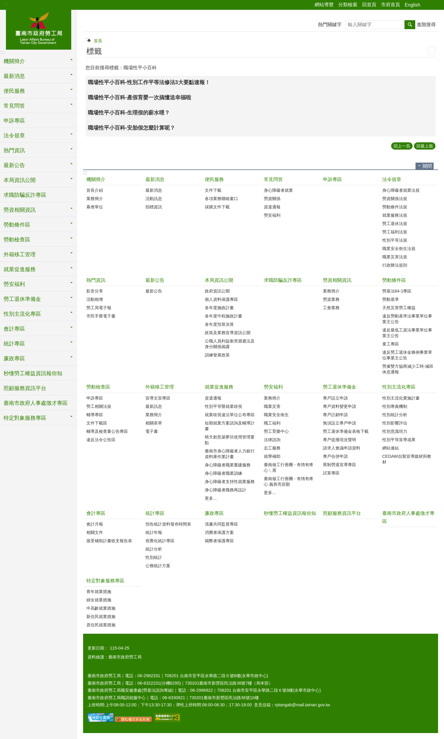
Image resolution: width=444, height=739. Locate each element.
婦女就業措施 (98, 600)
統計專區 (154, 513)
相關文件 (94, 532)
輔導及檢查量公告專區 (107, 431)
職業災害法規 (394, 256)
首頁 (98, 40)
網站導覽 (324, 4)
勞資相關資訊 (337, 280)
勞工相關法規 (98, 406)
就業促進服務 (219, 386)
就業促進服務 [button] (20, 269)
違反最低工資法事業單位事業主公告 (407, 333)
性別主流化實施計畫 (401, 398)
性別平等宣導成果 (399, 439)
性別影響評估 (394, 423)
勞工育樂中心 (276, 431)
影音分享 (94, 291)
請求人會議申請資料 (341, 448)
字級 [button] (436, 5)
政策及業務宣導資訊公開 (227, 332)
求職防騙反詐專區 (25, 195)
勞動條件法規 (394, 207)
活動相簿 (94, 299)
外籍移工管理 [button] (20, 254)
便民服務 (214, 179)
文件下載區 (96, 423)
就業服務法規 (394, 215)
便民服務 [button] (14, 91)
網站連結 (390, 448)
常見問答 (273, 179)
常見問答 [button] (14, 106)
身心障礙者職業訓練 (223, 473)
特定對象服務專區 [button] (25, 418)
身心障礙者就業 (278, 190)
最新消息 (154, 179)
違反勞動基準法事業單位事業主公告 (407, 319)
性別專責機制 (394, 406)
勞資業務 (331, 299)
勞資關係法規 (394, 198)
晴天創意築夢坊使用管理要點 (230, 440)
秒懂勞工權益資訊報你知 (33, 373)
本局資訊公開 (219, 280)
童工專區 (390, 344)
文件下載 (213, 190)
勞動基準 (390, 299)
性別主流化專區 (399, 386)
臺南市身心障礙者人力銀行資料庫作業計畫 (230, 454)
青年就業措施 (98, 591)
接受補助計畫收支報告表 (109, 540)
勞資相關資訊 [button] (20, 210)
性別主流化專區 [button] (22, 314)
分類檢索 (347, 4)
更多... (211, 498)
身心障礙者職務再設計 (225, 490)
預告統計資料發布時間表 (168, 524)
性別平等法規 (394, 240)
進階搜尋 (426, 24)
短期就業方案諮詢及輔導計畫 (230, 426)
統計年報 (153, 532)
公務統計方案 (157, 565)
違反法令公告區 (100, 439)
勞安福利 (272, 215)
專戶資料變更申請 (339, 406)
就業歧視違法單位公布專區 (230, 414)
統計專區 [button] (14, 344)
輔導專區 (94, 414)
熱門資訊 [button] (14, 150)
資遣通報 (272, 207)
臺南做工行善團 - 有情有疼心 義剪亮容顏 (288, 481)
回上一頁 (402, 146)
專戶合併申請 (335, 456)
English (412, 4)
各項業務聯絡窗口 (221, 198)
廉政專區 (214, 513)
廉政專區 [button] (14, 358)
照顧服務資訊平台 (25, 388)
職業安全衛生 (276, 414)
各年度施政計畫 (219, 307)
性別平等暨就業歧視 (223, 406)
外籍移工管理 (159, 386)
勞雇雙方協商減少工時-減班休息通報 (408, 369)
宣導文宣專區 (157, 398)
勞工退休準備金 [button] (22, 299)
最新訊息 (153, 406)
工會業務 (331, 307)
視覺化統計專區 (160, 540)
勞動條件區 (394, 280)
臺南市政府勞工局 (38, 29)
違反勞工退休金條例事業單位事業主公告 (407, 355)
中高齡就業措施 (100, 608)
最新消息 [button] (14, 76)
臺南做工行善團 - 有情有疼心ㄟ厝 (288, 467)
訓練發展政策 (217, 355)
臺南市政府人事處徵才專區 (36, 403)
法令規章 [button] (14, 136)
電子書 (151, 431)
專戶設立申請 (335, 398)
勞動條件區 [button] (17, 225)
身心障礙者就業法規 (401, 190)
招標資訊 (153, 207)
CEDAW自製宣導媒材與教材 (406, 459)
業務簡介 (94, 198)
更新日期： (98, 648)
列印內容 (432, 50)
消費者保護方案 (219, 532)
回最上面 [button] (424, 146)
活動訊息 (153, 198)
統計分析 (153, 549)
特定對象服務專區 (105, 580)
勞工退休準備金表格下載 (346, 431)
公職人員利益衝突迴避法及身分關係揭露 (230, 344)
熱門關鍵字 (330, 24)
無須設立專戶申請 (339, 423)
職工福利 (272, 423)
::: (6, 3)
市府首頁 (390, 4)
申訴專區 (14, 121)
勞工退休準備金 (339, 386)
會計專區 (95, 513)
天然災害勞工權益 (399, 307)
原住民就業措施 (100, 624)
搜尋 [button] (410, 24)
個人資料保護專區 (221, 299)
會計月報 (94, 524)
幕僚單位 (94, 207)
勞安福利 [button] (14, 284)
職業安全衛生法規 (399, 248)
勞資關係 (272, 198)
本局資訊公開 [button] (20, 180)
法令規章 (391, 179)
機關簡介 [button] (14, 61)
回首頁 (369, 4)
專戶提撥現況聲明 (339, 439)
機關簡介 (95, 179)
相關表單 (153, 423)
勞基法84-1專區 (397, 291)
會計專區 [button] (14, 329)
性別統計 (153, 557)
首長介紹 (94, 190)
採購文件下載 (217, 207)
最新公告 (154, 280)
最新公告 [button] (14, 165)
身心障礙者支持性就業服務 (230, 481)
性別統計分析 (394, 414)
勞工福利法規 (394, 231)
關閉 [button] (427, 166)
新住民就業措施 (100, 616)
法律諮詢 (272, 439)
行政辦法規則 (394, 265)
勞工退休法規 (394, 223)
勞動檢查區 (98, 386)
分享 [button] (427, 5)
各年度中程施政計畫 (223, 316)
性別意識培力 (394, 431)
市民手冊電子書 (100, 316)
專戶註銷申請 (335, 414)
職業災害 (272, 406)
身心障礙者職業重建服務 (227, 465)
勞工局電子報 (98, 307)
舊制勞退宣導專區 (339, 464)
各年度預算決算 (219, 324)
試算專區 (331, 473)
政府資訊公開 (217, 291)
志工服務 (272, 448)
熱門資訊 (95, 280)
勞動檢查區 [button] (17, 240)
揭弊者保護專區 (219, 540)
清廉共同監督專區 (221, 524)
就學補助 (272, 456)
